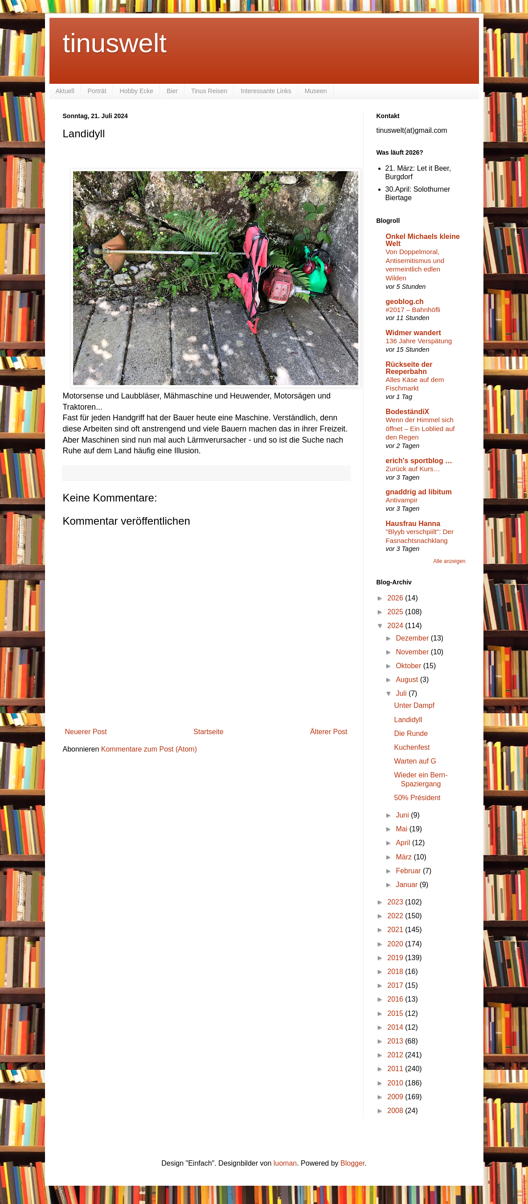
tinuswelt (115, 43)
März (404, 857)
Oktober (409, 666)
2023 (396, 902)
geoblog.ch (405, 301)
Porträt (97, 91)
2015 (396, 1013)
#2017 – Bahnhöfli (413, 309)
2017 (396, 985)
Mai (402, 829)
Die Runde (411, 733)
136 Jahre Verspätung (419, 341)
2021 (396, 929)
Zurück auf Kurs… (413, 469)
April (404, 842)
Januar (407, 884)
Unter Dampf (414, 705)
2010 (396, 1083)
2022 (396, 916)
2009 (396, 1097)
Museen (316, 91)
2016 (396, 999)
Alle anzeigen (449, 561)
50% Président (417, 797)
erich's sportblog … (419, 460)
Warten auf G (415, 761)
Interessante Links (266, 91)
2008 (396, 1110)
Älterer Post (329, 732)
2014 (396, 1027)
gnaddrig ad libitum (419, 492)
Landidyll (408, 719)
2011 (396, 1069)
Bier (172, 91)
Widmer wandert (413, 333)
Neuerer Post (86, 732)
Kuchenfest (412, 747)
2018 (396, 971)
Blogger (352, 1163)
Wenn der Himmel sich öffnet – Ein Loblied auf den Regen (420, 428)
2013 (396, 1041)
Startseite (208, 732)
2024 (396, 625)
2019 (396, 958)
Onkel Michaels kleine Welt (423, 240)
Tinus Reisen (209, 91)
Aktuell (65, 91)
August (408, 679)
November (413, 652)
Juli (402, 693)
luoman (285, 1163)
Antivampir (402, 500)
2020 (396, 944)
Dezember (413, 638)
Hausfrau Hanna (413, 523)
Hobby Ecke (136, 91)
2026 (396, 598)
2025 (396, 612)
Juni (403, 815)
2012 (396, 1055)
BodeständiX (408, 411)
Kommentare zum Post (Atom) (149, 749)
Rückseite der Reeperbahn (409, 368)
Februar (409, 871)
